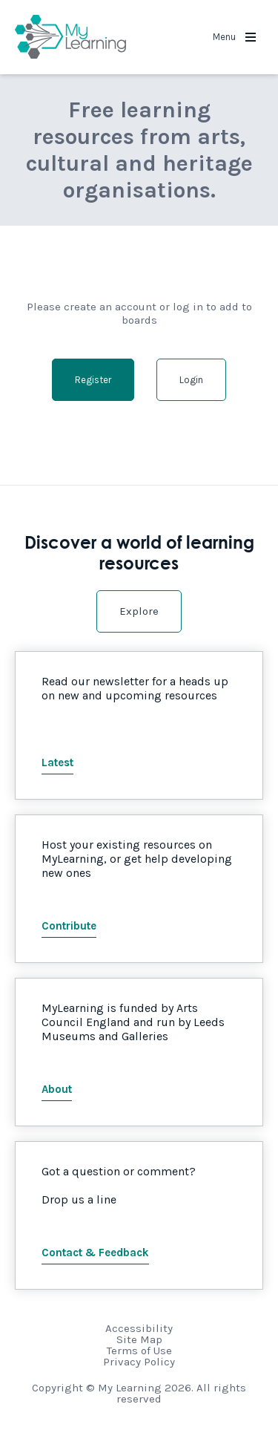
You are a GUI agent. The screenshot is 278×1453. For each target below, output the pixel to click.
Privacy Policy (139, 1361)
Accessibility (139, 1328)
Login (191, 379)
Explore (139, 611)
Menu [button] (234, 36)
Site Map (139, 1339)
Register (93, 379)
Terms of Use (139, 1350)
